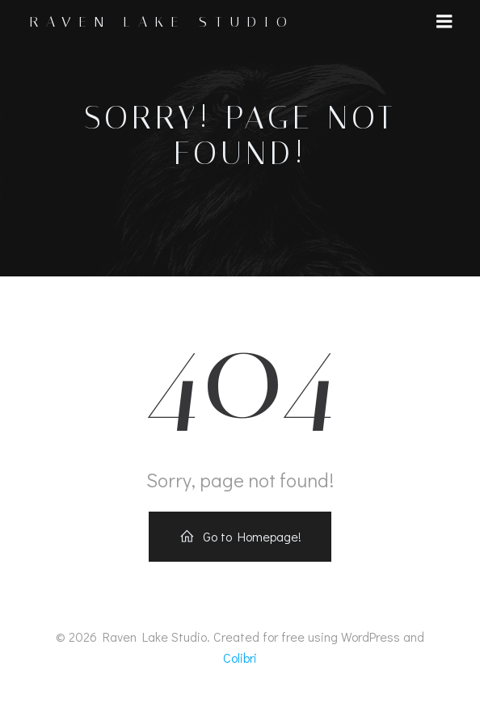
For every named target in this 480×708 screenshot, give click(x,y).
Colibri (240, 657)
